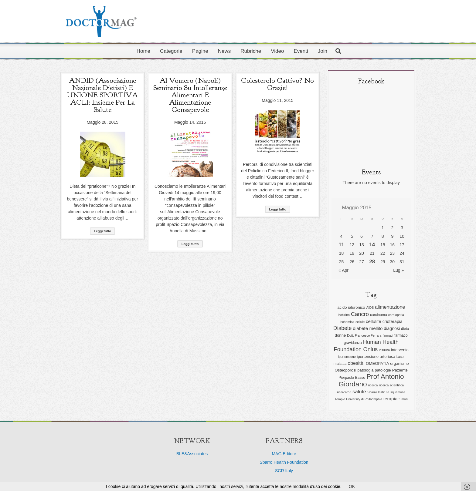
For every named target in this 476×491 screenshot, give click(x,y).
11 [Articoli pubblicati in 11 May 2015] (341, 244)
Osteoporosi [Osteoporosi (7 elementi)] (345, 370)
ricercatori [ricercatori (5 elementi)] (344, 392)
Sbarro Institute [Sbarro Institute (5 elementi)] (378, 392)
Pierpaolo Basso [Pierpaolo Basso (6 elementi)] (351, 377)
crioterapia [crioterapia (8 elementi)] (392, 321)
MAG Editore (284, 453)
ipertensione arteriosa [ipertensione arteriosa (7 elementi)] (376, 356)
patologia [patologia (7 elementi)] (365, 370)
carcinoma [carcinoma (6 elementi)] (378, 315)
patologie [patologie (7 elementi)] (383, 370)
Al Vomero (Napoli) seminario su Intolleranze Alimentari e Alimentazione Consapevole (190, 95)
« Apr (343, 270)
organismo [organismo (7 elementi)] (399, 363)
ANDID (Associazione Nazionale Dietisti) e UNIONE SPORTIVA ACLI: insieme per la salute (102, 95)
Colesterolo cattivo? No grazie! (277, 84)
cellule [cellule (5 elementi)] (360, 322)
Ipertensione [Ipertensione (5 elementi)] (347, 356)
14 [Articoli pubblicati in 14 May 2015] (372, 244)
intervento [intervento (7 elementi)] (400, 350)
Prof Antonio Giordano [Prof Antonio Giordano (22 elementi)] (371, 380)
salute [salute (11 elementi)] (359, 392)
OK (352, 486)
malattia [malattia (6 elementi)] (340, 364)
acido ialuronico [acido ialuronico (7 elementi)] (351, 307)
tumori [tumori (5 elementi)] (403, 399)
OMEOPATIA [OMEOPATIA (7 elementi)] (377, 363)
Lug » (398, 270)
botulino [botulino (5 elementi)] (344, 315)
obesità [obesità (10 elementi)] (356, 363)
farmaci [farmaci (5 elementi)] (387, 335)
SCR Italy (284, 470)
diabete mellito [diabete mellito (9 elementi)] (367, 328)
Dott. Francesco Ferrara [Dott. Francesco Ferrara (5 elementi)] (364, 335)
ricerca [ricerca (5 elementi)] (373, 385)
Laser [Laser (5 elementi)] (400, 356)
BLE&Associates (192, 453)
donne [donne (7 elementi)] (340, 335)
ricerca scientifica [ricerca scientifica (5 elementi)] (391, 385)
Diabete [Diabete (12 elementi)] (342, 328)
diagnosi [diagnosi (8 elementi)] (392, 328)
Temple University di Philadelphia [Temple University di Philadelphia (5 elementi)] (358, 399)
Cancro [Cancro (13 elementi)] (360, 314)
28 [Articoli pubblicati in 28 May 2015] (372, 261)
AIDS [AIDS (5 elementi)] (370, 307)
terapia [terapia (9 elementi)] (390, 398)
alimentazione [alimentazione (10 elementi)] (390, 307)
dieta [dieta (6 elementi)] (405, 329)
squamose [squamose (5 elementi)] (397, 392)
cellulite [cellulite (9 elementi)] (373, 321)
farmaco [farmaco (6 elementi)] (401, 335)
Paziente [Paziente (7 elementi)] (400, 370)
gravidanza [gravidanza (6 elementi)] (353, 343)
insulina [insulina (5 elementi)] (384, 350)
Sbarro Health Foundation (284, 462)
